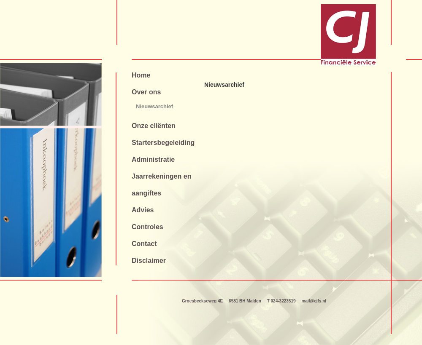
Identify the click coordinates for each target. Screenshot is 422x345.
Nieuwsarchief (154, 106)
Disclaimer (149, 260)
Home (141, 75)
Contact (144, 243)
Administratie (153, 159)
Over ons (146, 92)
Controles (147, 226)
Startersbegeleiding (163, 142)
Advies (143, 210)
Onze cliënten (154, 125)
